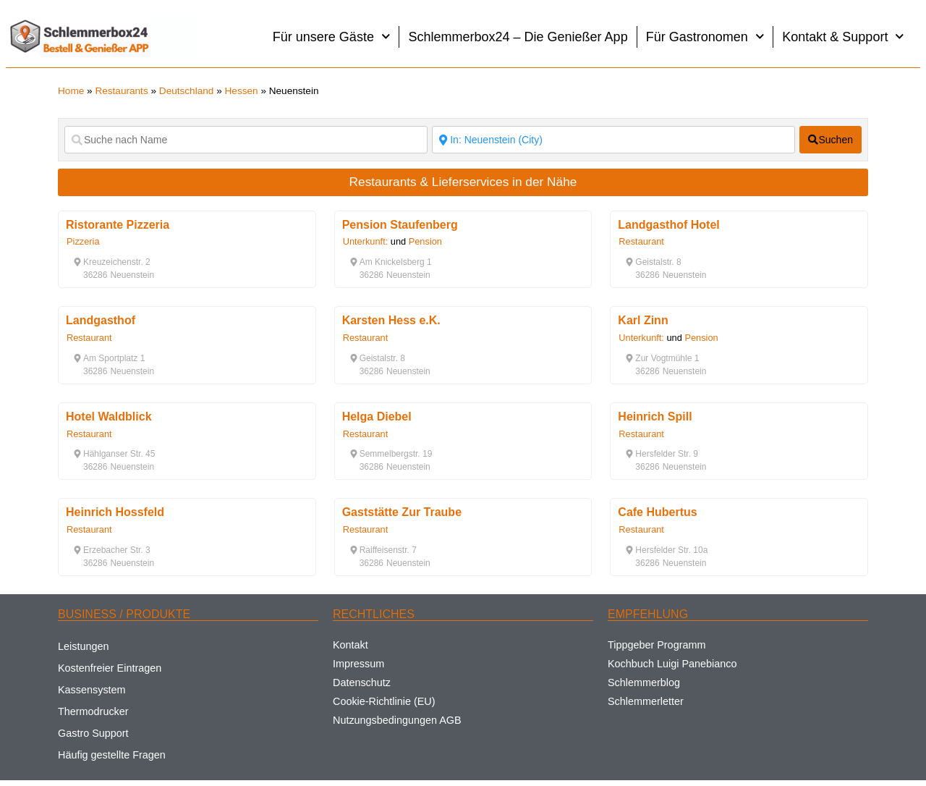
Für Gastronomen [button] (705, 36)
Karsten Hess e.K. (391, 320)
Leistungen (83, 646)
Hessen (241, 90)
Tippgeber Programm (656, 645)
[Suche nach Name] (246, 139)
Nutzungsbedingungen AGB (397, 720)
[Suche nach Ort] (613, 139)
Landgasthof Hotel (668, 225)
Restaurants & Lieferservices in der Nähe (463, 181)
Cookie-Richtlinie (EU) (384, 701)
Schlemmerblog (644, 682)
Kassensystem (92, 690)
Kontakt (350, 645)
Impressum (358, 663)
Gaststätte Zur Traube (402, 512)
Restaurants (121, 90)
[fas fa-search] (830, 139)
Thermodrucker (93, 711)
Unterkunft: (365, 241)
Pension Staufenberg (400, 225)
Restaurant (641, 241)
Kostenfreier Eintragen (109, 668)
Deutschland (186, 90)
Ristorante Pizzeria (117, 225)
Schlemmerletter (646, 701)
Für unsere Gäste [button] (332, 36)
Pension (425, 241)
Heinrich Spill (655, 416)
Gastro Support (93, 733)
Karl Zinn (643, 320)
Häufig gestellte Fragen (112, 755)
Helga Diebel (377, 416)
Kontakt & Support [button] (843, 36)
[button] (111, 262)
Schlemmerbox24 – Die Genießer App (517, 37)
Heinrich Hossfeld (115, 512)
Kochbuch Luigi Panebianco (672, 663)
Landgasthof (100, 320)
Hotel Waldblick (109, 416)
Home (71, 90)
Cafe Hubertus (657, 512)
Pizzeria (83, 241)
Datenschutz (362, 682)
